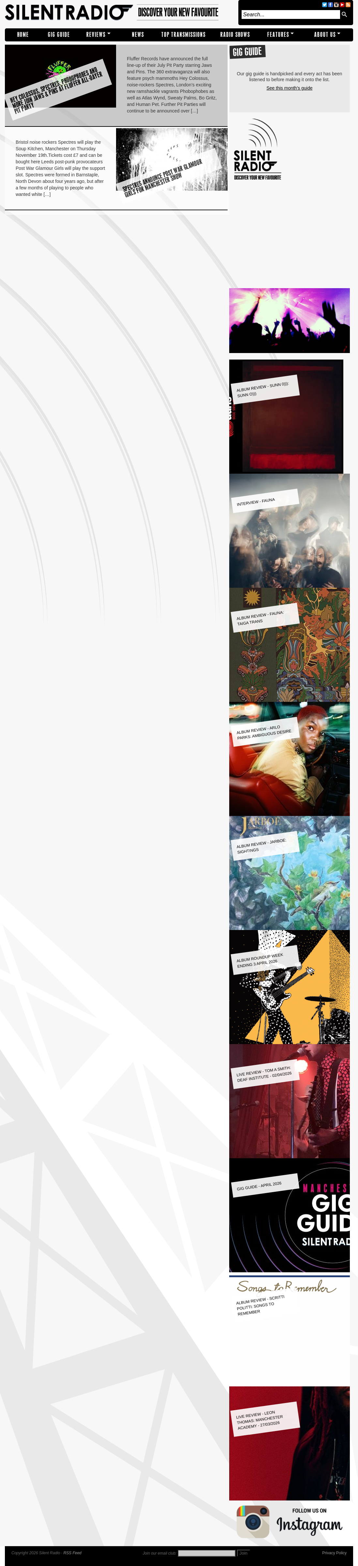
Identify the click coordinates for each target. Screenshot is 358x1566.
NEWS (138, 35)
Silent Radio (120, 12)
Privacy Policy (334, 1553)
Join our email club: (159, 1553)
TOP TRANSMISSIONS (183, 35)
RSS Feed (72, 1553)
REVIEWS (96, 35)
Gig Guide (59, 35)
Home (23, 35)
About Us (325, 35)
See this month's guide (289, 88)
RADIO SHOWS (235, 35)
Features (278, 35)
